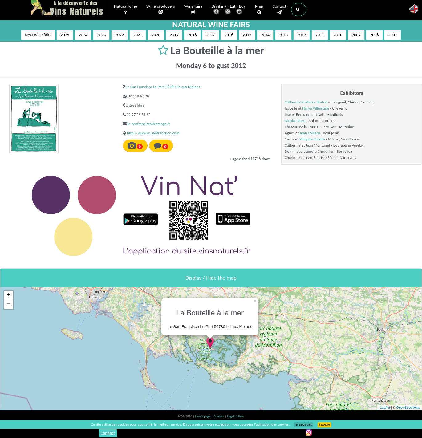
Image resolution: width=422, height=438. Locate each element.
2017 (210, 35)
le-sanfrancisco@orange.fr (149, 123)
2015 (247, 35)
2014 (265, 35)
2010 (338, 35)
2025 (64, 35)
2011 (319, 35)
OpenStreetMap (408, 407)
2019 (174, 35)
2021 (137, 35)
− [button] (9, 304)
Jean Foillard (310, 133)
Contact (279, 9)
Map (259, 9)
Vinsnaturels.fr (69, 8)
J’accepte (324, 425)
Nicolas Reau (295, 120)
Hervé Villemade (315, 108)
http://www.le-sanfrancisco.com (153, 133)
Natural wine (125, 9)
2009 (356, 35)
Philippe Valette (312, 139)
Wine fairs (193, 9)
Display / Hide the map (211, 277)
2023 (101, 35)
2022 (119, 35)
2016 (228, 35)
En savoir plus (303, 425)
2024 (83, 35)
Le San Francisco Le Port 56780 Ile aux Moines (163, 86)
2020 (156, 35)
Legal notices (235, 416)
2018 (192, 35)
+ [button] (9, 295)
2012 (301, 35)
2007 (392, 35)
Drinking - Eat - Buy (229, 10)
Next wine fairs (38, 35)
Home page (203, 416)
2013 (283, 35)
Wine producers (160, 9)
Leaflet (385, 407)
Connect (107, 433)
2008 (374, 35)
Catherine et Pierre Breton (306, 102)
